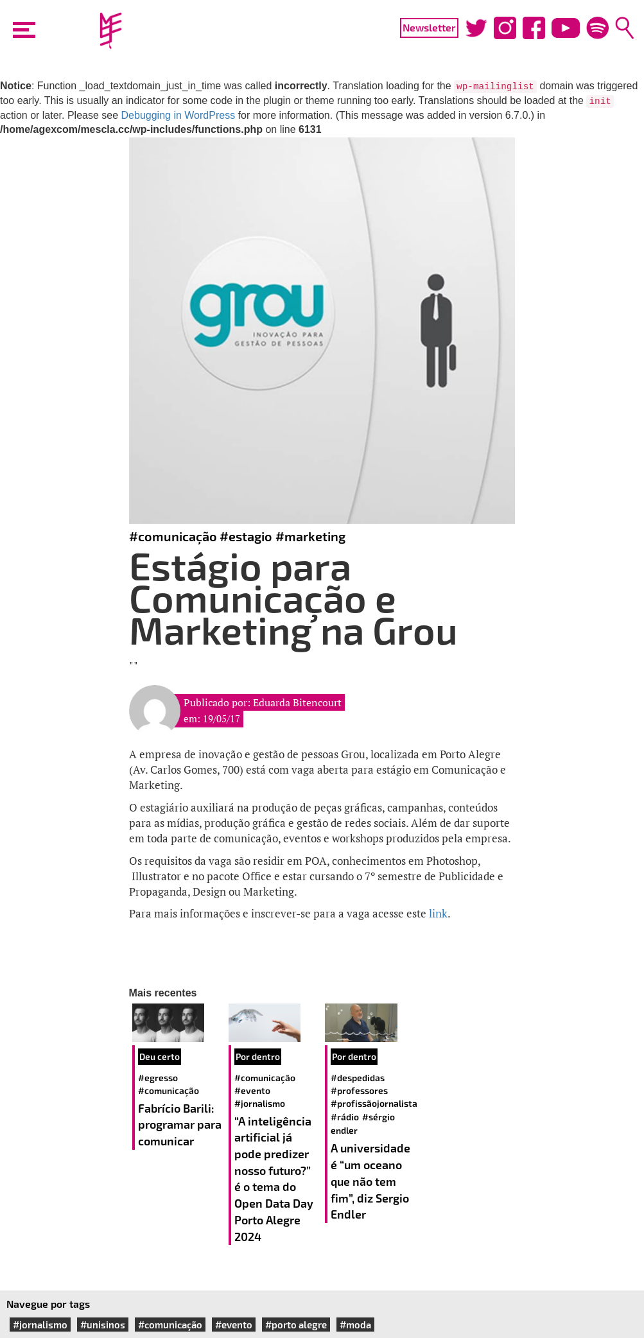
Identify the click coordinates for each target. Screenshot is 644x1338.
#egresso (158, 1077)
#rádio (345, 1116)
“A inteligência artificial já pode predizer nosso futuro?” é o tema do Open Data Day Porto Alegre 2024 (273, 1179)
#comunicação (173, 536)
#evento (252, 1090)
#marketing (310, 536)
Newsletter (429, 27)
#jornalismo (259, 1103)
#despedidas (358, 1077)
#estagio (246, 536)
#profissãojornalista (374, 1103)
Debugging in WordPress (178, 115)
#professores (359, 1090)
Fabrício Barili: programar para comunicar (180, 1124)
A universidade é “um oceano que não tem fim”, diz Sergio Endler (370, 1181)
